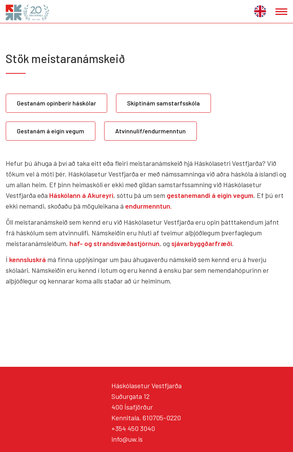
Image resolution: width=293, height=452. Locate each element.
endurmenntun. (148, 206)
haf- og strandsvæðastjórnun (114, 243)
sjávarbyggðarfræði (201, 243)
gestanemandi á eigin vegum (210, 195)
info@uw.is (127, 439)
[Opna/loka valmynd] (281, 11)
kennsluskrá (28, 259)
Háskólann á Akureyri (81, 195)
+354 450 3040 (133, 428)
